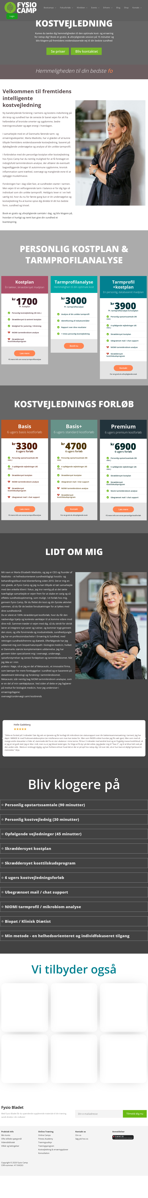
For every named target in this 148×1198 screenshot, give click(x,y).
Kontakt (123, 368)
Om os (78, 1135)
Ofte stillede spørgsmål (11, 1138)
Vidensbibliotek (8, 1142)
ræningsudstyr (45, 1142)
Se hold (123, 1012)
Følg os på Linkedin (91, 1185)
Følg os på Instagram (57, 1186)
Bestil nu (74, 345)
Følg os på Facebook (23, 1186)
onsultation (44, 1153)
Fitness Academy (45, 1138)
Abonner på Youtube (125, 1185)
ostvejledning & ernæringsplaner (53, 1149)
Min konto (5, 1135)
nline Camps (45, 1135)
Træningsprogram (46, 1146)
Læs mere (24, 353)
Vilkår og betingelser (10, 1146)
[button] (12, 16)
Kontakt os (80, 1131)
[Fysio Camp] (20, 7)
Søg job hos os (81, 1138)
